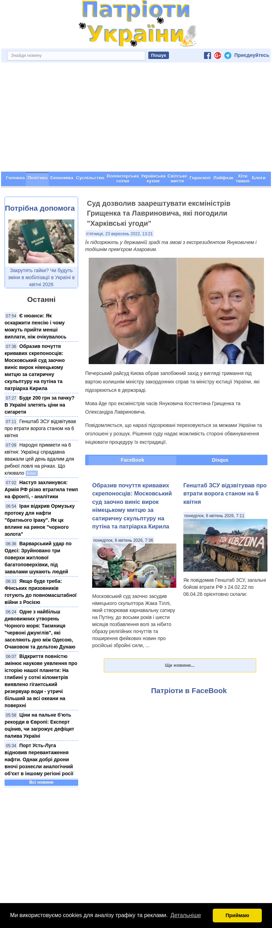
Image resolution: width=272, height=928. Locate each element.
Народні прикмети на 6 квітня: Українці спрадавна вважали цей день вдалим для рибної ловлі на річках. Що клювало (39, 459)
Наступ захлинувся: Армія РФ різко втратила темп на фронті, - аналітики (41, 489)
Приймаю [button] (237, 915)
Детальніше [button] (185, 915)
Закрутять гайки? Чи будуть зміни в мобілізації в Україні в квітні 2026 (41, 277)
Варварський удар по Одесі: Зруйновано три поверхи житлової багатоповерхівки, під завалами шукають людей (38, 557)
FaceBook (132, 460)
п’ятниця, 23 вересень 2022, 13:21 (119, 233)
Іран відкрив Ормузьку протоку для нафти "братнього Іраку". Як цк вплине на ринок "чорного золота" (40, 520)
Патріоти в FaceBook (189, 690)
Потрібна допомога (40, 208)
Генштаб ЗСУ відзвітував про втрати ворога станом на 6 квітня (40, 428)
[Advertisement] (136, 119)
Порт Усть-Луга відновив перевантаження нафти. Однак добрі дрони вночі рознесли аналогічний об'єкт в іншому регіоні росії (39, 759)
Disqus (220, 460)
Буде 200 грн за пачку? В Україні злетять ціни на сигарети (40, 405)
